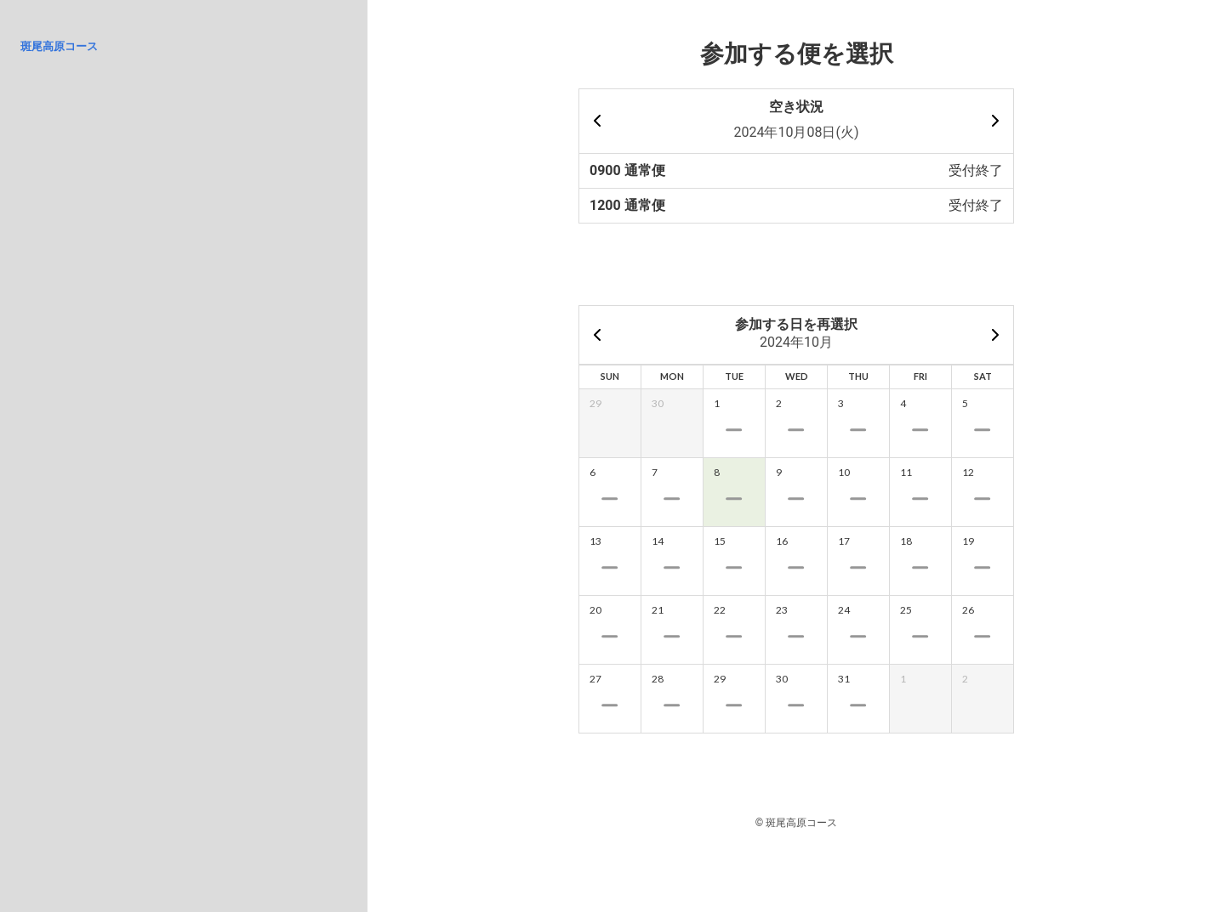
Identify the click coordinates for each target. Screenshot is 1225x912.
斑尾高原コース (59, 46)
